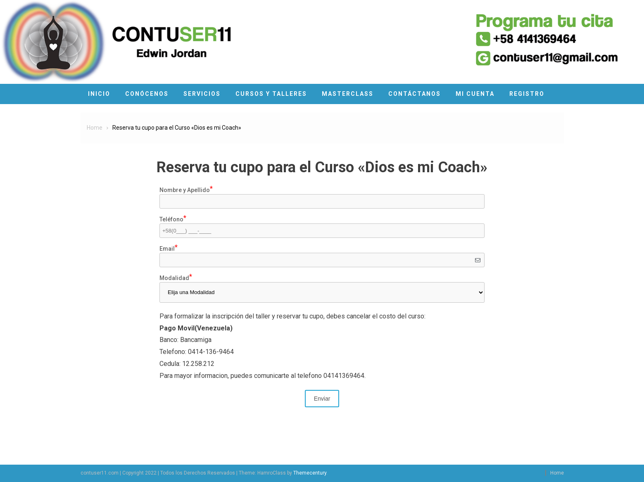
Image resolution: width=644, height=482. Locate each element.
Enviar (322, 398)
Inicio (99, 93)
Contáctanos (414, 93)
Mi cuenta (475, 93)
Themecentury (309, 473)
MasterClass (347, 93)
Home (557, 473)
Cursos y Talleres (271, 93)
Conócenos (147, 93)
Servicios (202, 93)
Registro (526, 93)
